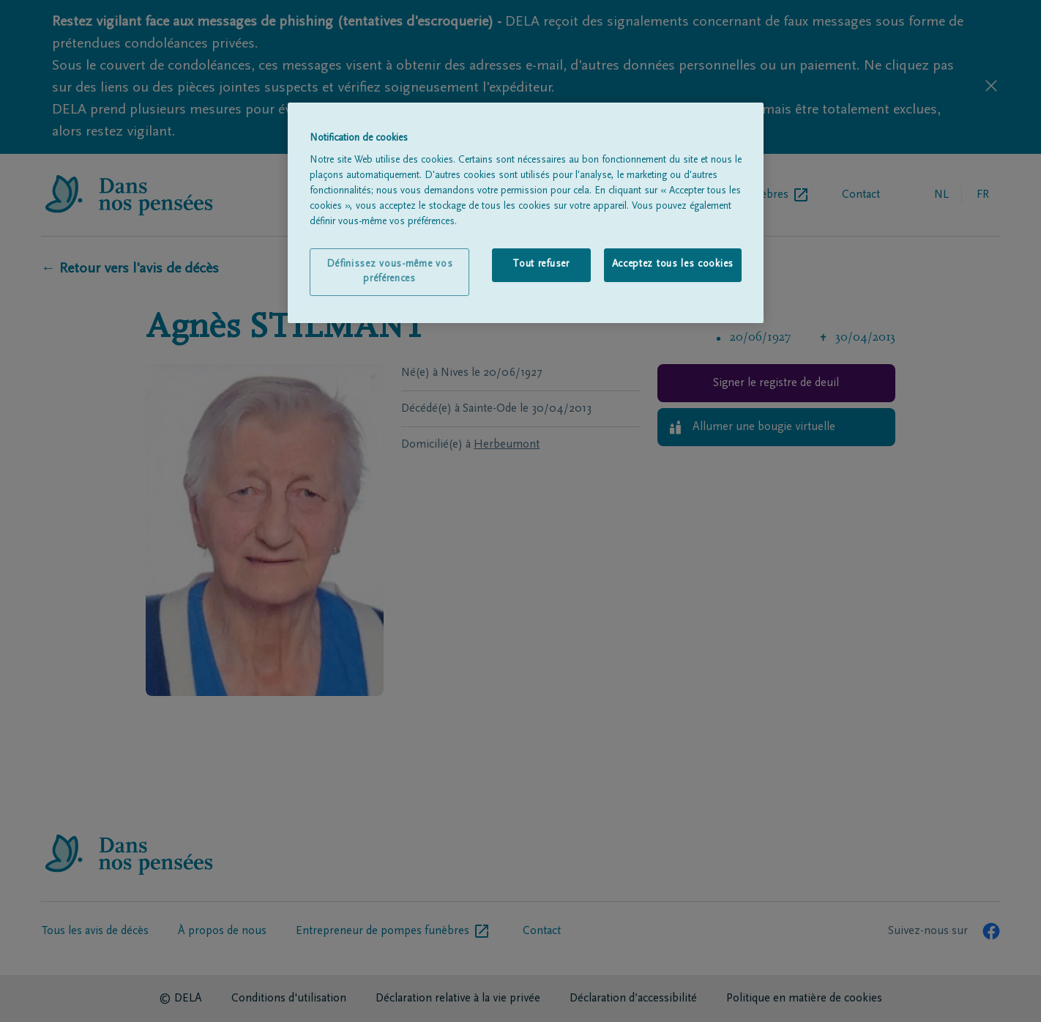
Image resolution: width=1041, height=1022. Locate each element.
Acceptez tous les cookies (673, 264)
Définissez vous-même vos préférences (390, 271)
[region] (526, 213)
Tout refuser (540, 264)
